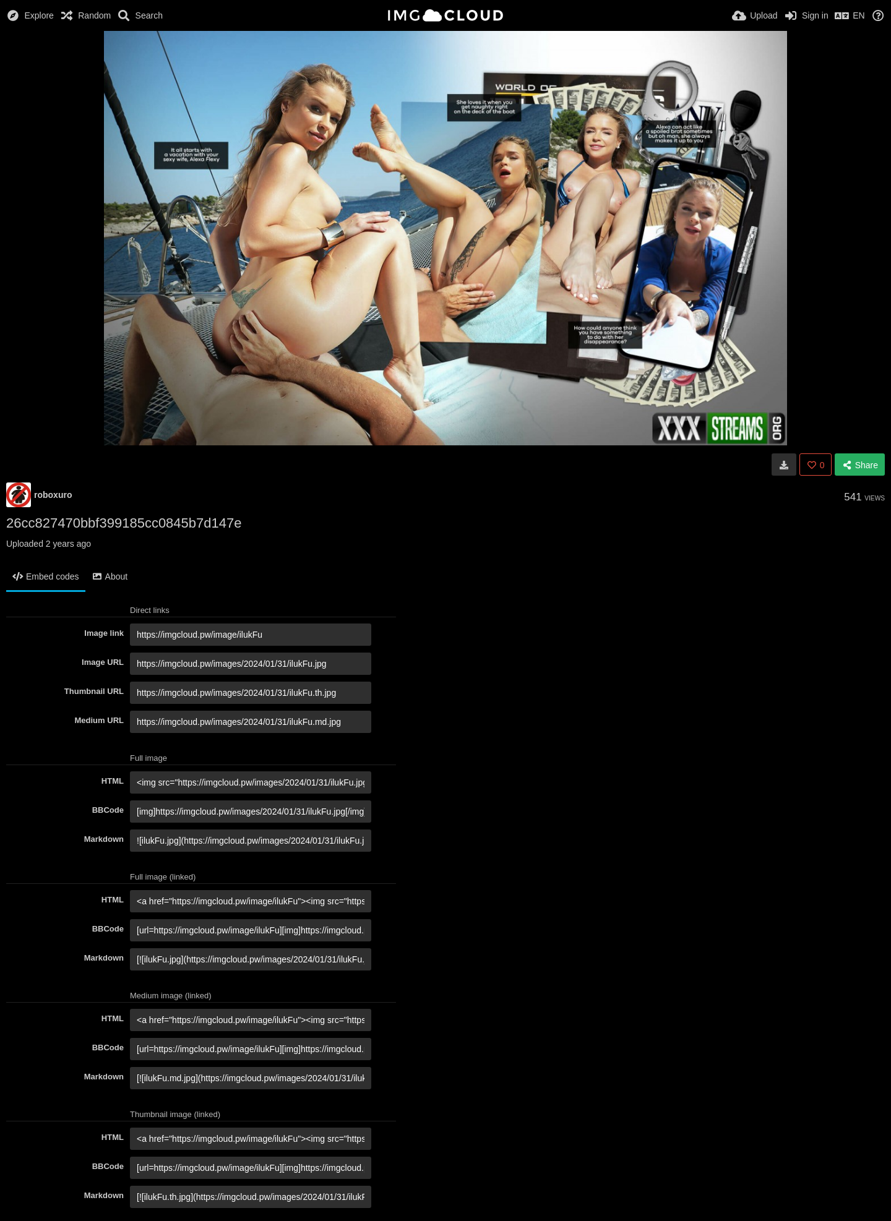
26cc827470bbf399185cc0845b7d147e (123, 523)
